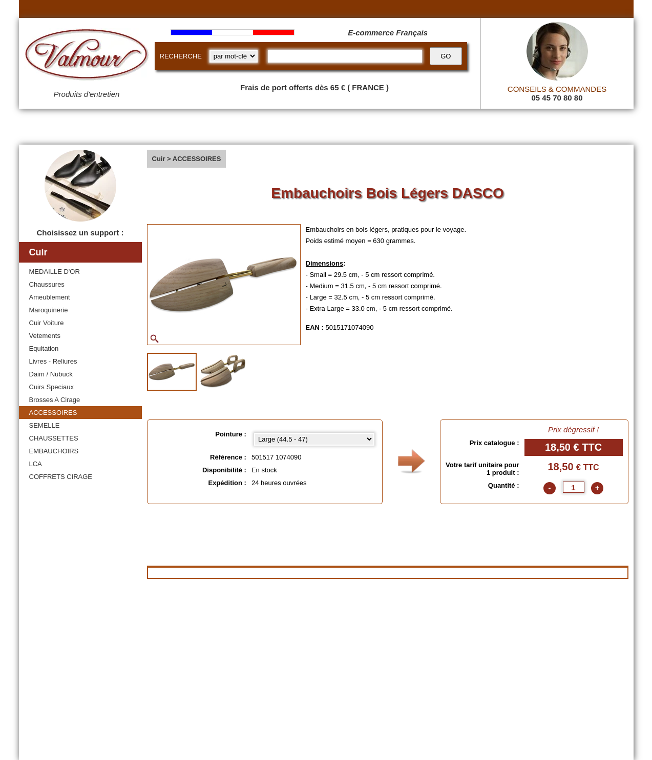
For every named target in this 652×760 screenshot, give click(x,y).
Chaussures (47, 284)
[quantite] (573, 487)
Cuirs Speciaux (51, 387)
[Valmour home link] (87, 56)
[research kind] (233, 56)
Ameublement (49, 297)
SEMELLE (44, 425)
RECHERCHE (181, 56)
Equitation (44, 348)
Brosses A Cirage (54, 400)
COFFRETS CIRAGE (61, 477)
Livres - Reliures (53, 361)
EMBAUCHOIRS (54, 451)
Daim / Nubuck (51, 374)
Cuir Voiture (46, 323)
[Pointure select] (314, 439)
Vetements (44, 335)
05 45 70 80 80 (556, 97)
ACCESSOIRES (53, 412)
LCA (35, 464)
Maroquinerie (48, 310)
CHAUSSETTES (53, 438)
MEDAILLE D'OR (54, 271)
